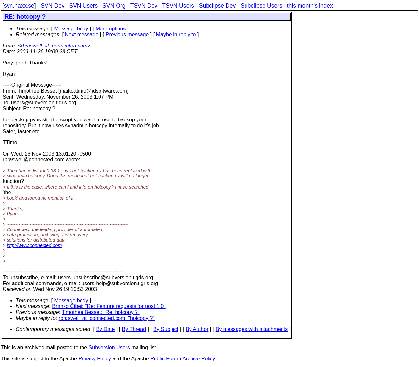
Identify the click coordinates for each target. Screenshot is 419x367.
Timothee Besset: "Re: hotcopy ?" (100, 312)
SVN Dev (52, 5)
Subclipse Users (261, 5)
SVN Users (83, 5)
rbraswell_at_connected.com (54, 45)
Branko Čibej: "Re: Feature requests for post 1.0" (109, 306)
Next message (81, 34)
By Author (197, 329)
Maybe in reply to (176, 34)
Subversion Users (109, 347)
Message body (71, 28)
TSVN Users (178, 5)
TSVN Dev (143, 5)
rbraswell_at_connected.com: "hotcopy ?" (107, 318)
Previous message (127, 34)
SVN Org (113, 5)
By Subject (165, 329)
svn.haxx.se (19, 5)
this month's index (310, 5)
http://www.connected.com (34, 245)
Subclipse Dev (217, 5)
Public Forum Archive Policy (182, 358)
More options (111, 28)
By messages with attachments (252, 329)
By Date (105, 329)
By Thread (134, 329)
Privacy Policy (94, 358)
